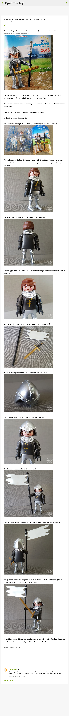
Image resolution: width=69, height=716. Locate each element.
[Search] (66, 3)
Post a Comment (9, 680)
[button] (5, 25)
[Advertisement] (34, 699)
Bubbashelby (13, 669)
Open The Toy (14, 3)
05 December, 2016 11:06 (17, 676)
